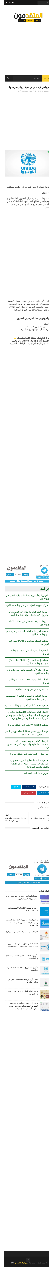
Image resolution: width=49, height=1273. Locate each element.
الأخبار (28, 97)
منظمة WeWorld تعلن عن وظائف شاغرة (24, 731)
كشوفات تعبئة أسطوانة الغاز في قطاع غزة (18, 938)
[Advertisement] (24, 48)
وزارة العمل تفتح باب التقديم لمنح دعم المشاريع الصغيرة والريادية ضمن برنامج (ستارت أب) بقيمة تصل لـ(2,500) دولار (19, 1012)
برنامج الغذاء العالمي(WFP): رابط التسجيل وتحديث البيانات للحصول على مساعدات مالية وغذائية (18, 929)
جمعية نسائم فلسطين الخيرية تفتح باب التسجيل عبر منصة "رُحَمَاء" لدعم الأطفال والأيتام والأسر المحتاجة (25, 770)
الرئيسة (43, 80)
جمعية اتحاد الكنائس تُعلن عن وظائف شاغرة (22, 712)
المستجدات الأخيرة (19, 97)
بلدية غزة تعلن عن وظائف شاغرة (28, 695)
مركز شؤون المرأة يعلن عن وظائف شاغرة (23, 611)
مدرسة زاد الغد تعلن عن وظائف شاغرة (25, 760)
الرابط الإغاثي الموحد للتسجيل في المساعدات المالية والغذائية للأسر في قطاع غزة (24, 750)
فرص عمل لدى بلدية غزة (32, 779)
